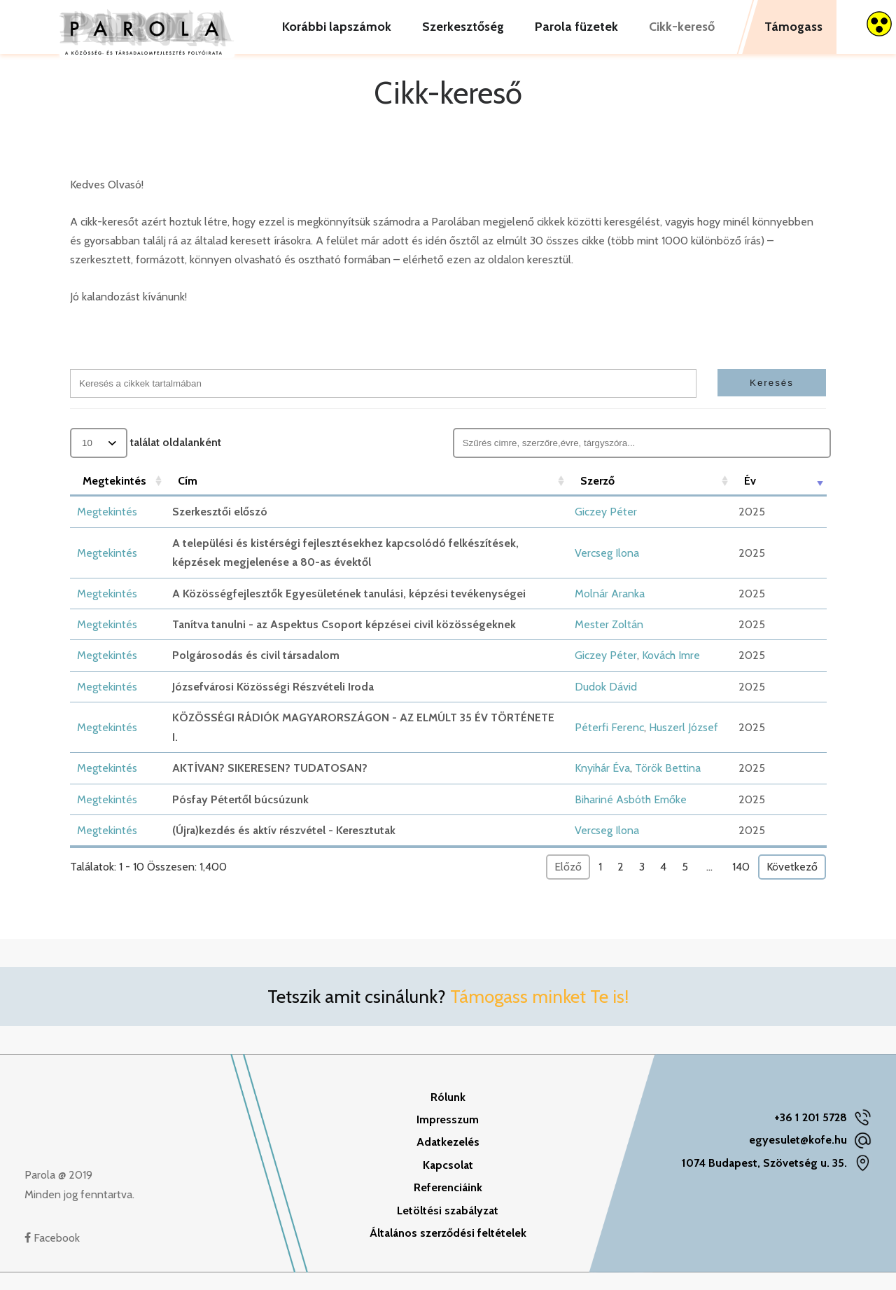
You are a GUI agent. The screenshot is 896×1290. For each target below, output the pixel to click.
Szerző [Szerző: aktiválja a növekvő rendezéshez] (597, 498)
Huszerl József (683, 744)
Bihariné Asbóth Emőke (631, 817)
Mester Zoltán (609, 642)
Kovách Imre (671, 672)
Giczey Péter (606, 529)
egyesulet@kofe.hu (798, 1157)
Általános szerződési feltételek (448, 1250)
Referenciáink (448, 1205)
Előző (568, 884)
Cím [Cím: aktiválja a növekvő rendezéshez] (187, 498)
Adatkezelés (447, 1159)
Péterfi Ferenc (609, 744)
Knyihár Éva (602, 785)
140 (741, 884)
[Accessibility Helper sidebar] (879, 24)
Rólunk (447, 1114)
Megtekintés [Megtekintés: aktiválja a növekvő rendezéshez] (114, 498)
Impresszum (447, 1137)
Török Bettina (668, 785)
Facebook (52, 1255)
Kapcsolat (448, 1182)
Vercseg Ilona (607, 570)
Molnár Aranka (610, 611)
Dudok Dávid (606, 704)
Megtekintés (107, 529)
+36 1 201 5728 (810, 1135)
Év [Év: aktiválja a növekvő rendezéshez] (750, 498)
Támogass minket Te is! (539, 1014)
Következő (792, 884)
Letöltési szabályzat (447, 1228)
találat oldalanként (145, 460)
